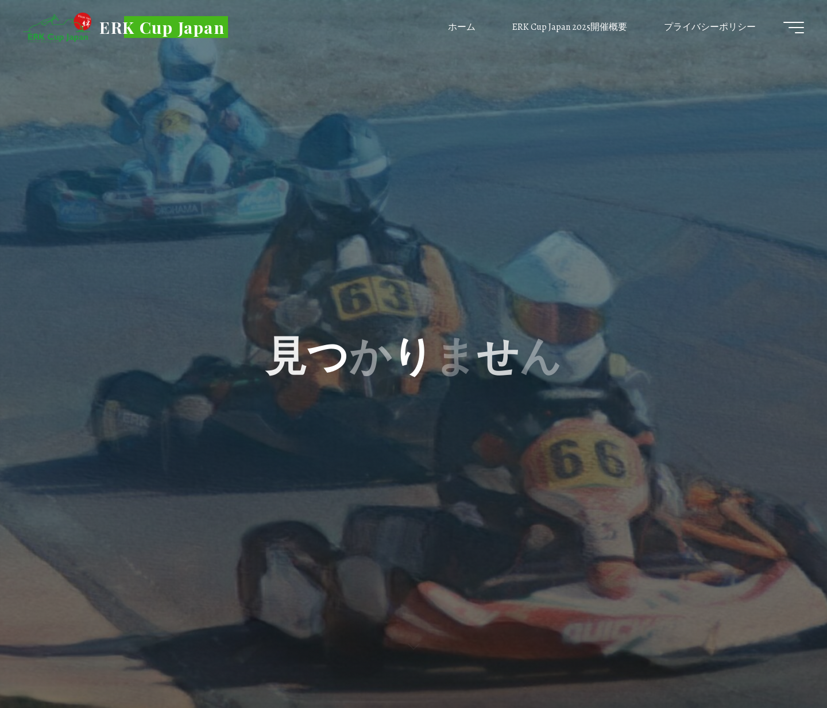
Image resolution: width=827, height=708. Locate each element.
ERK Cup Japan (162, 27)
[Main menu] (793, 27)
